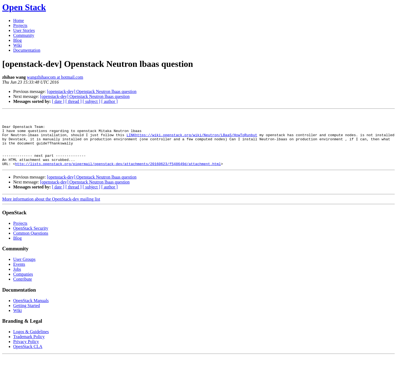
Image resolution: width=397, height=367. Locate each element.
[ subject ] (91, 101)
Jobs (17, 280)
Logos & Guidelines (31, 342)
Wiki (17, 45)
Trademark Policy (29, 347)
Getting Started (26, 316)
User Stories (24, 30)
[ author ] (109, 101)
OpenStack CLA (27, 357)
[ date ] (58, 101)
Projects (20, 25)
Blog (17, 40)
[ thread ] (73, 101)
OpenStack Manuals (31, 311)
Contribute (22, 289)
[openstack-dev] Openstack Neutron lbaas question (92, 91)
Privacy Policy (26, 352)
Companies (23, 285)
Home (18, 20)
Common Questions (30, 244)
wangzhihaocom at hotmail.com (55, 77)
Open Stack (24, 7)
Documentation (26, 50)
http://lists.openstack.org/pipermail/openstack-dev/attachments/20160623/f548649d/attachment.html (118, 174)
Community (23, 35)
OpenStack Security (30, 239)
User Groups (24, 270)
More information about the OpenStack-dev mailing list (51, 209)
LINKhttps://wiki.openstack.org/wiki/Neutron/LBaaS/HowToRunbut (191, 139)
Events (19, 275)
